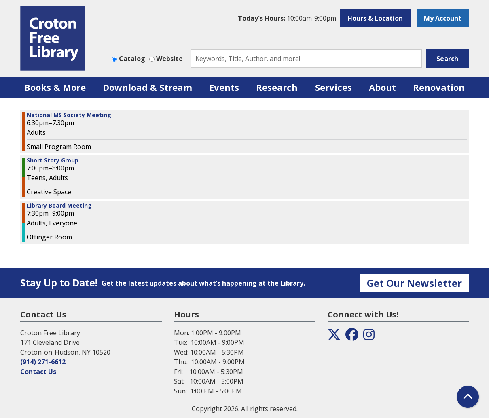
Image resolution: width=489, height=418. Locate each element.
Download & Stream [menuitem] (147, 87)
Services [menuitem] (333, 87)
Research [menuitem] (277, 87)
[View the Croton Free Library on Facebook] (351, 336)
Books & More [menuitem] (55, 87)
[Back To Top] (468, 397)
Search (447, 58)
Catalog (132, 58)
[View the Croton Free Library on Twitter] (334, 336)
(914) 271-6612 (43, 361)
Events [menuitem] (224, 87)
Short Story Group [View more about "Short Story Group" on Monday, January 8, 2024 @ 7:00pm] (52, 160)
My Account (442, 18)
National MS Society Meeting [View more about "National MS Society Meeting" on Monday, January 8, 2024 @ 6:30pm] (69, 115)
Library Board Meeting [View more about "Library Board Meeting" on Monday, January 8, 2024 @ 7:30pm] (59, 205)
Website (169, 58)
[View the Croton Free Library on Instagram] (369, 336)
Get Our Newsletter (414, 283)
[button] (287, 18)
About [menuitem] (382, 87)
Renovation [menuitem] (439, 87)
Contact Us (38, 371)
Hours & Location (375, 18)
